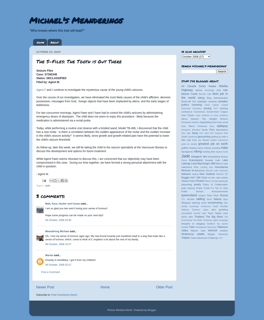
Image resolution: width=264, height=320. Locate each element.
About (54, 42)
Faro (211, 129)
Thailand (199, 216)
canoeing (197, 104)
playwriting (186, 184)
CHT (216, 108)
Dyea (212, 126)
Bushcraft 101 (188, 101)
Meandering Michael (57, 231)
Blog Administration (217, 98)
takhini (184, 217)
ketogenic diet (199, 156)
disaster (195, 122)
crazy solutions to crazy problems (212, 115)
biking (201, 98)
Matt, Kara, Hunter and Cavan (62, 203)
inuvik (225, 152)
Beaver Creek (189, 94)
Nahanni (186, 174)
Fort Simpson (216, 133)
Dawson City (198, 119)
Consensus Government (206, 112)
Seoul (209, 199)
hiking (198, 151)
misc (211, 167)
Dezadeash (186, 122)
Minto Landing (200, 167)
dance (184, 119)
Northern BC (222, 174)
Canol (207, 105)
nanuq (195, 174)
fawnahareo (222, 130)
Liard (194, 163)
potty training (188, 188)
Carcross (185, 108)
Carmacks (196, 108)
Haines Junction (212, 148)
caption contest (220, 105)
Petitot (192, 181)
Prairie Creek (203, 188)
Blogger (151, 310)
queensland (189, 195)
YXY (221, 238)
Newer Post (45, 287)
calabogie (202, 101)
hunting (206, 152)
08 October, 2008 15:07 (58, 244)
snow (203, 203)
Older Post (164, 287)
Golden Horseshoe (219, 140)
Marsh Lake (222, 163)
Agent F (41, 89)
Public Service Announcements (204, 191)
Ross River (213, 195)
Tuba (191, 227)
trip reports (222, 224)
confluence (186, 112)
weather (224, 230)
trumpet (184, 227)
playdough (223, 181)
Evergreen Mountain (190, 130)
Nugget (185, 177)
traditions (211, 224)
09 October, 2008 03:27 (58, 264)
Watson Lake (198, 230)
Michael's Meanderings (76, 20)
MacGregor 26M (206, 163)
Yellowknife (223, 234)
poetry (197, 184)
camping (212, 101)
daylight (213, 119)
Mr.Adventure (198, 170)
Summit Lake (200, 213)
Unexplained (200, 227)
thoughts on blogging (193, 223)
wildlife (201, 234)
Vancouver (211, 227)
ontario (224, 177)
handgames (187, 152)
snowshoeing (215, 202)
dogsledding (206, 122)
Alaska (212, 86)
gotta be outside (189, 144)
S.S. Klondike (187, 199)
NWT (193, 177)
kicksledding (214, 156)
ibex (213, 152)
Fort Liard (204, 133)
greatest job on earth (213, 143)
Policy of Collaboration (215, 184)
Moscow (185, 170)
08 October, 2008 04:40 (58, 220)
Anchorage (209, 90)
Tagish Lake (221, 213)
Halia (224, 147)
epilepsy (222, 126)
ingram (219, 152)
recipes (202, 195)
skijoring (196, 203)
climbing (224, 108)
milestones (186, 167)
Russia (224, 195)
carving (207, 108)
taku (191, 217)
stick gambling (219, 209)
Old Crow (201, 177)
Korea (184, 160)
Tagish (210, 213)
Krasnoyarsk (196, 160)
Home (40, 42)
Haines (200, 148)
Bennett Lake (205, 94)
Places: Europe (211, 181)
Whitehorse (187, 234)
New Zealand (207, 174)
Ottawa (185, 181)
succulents (186, 213)
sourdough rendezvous (200, 206)
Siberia (217, 199)
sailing (200, 199)
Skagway (185, 203)
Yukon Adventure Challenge (204, 238)
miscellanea (221, 167)
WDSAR (212, 230)
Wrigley (211, 234)
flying (195, 133)
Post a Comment (50, 272)
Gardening (192, 137)
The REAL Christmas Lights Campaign (210, 220)
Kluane (224, 156)
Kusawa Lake (212, 160)
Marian (49, 255)
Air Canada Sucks (193, 86)
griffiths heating (189, 148)
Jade (47, 185)
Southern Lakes (200, 210)
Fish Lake (186, 133)
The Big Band (214, 216)
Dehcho (224, 119)
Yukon (185, 237)
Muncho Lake (212, 170)
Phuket (200, 181)
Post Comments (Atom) (64, 294)
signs (225, 199)
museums (223, 170)
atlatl (219, 90)
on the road (214, 177)
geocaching (204, 136)
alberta (198, 90)
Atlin (225, 90)
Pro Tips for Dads (219, 188)
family (205, 130)
